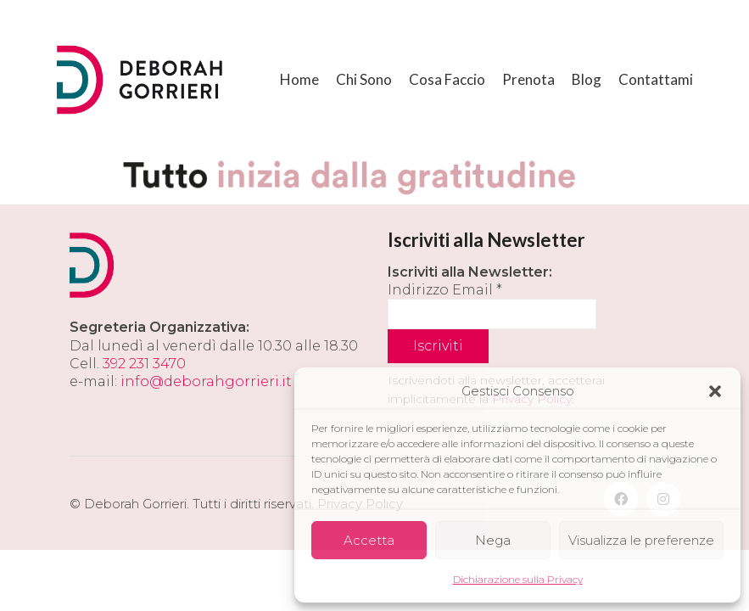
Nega (493, 540)
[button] (715, 391)
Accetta (369, 540)
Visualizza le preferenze (641, 540)
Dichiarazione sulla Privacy (518, 579)
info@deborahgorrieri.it (206, 381)
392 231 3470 (144, 364)
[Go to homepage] (141, 79)
